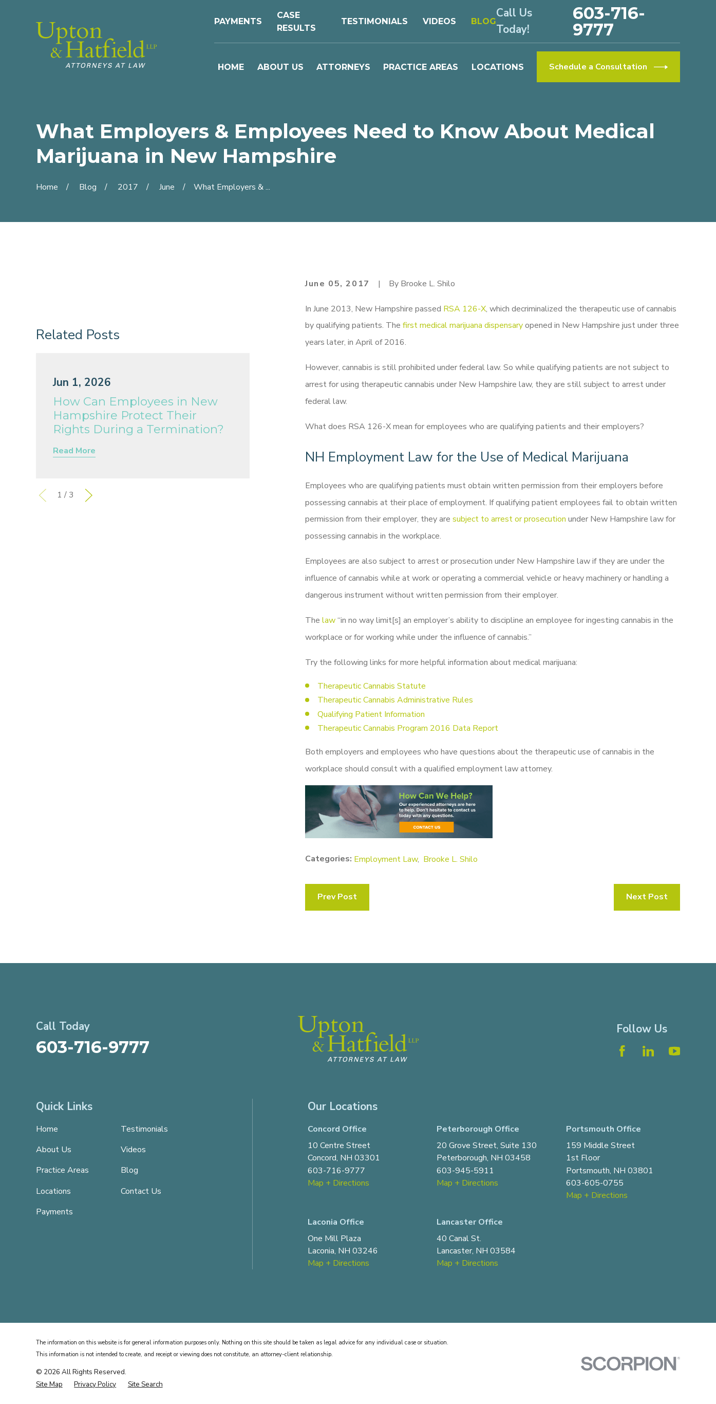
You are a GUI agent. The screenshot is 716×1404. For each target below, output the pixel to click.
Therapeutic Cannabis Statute (371, 686)
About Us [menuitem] (280, 67)
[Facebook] (622, 1051)
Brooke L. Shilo (450, 859)
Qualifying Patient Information (371, 714)
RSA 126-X (464, 309)
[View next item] (89, 495)
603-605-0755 (595, 1183)
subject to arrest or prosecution (509, 519)
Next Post (647, 896)
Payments (238, 21)
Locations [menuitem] (498, 67)
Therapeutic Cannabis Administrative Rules (395, 700)
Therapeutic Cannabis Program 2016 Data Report (407, 728)
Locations (53, 1191)
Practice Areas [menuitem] (420, 67)
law (328, 620)
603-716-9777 (609, 21)
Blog (483, 21)
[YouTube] (674, 1051)
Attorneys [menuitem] (343, 67)
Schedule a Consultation (608, 67)
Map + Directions (338, 1183)
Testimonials (374, 21)
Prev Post (337, 896)
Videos (439, 21)
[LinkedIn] (648, 1051)
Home (47, 1129)
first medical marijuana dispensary (463, 325)
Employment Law (386, 859)
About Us (53, 1149)
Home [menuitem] (231, 67)
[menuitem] (49, 1384)
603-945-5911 (465, 1170)
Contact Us (141, 1191)
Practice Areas (62, 1170)
